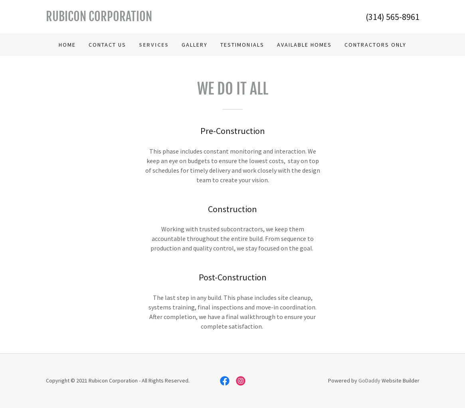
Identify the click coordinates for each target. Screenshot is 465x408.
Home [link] (67, 44)
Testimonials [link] (242, 44)
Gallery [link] (195, 44)
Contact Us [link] (107, 44)
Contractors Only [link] (375, 44)
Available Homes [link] (304, 44)
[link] (139, 19)
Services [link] (154, 44)
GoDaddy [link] (369, 380)
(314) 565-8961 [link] (392, 16)
